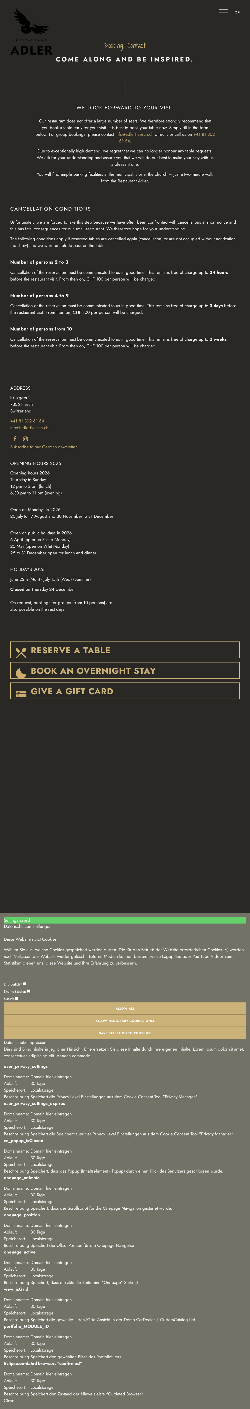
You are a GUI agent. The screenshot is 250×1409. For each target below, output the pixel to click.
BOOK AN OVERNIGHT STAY (93, 671)
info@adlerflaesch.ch (134, 134)
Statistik (11, 998)
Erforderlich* (15, 984)
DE (237, 12)
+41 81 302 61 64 (27, 421)
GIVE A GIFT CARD (72, 691)
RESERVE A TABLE (71, 650)
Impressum (37, 1042)
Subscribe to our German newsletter (43, 447)
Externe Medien (17, 991)
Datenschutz (15, 1042)
